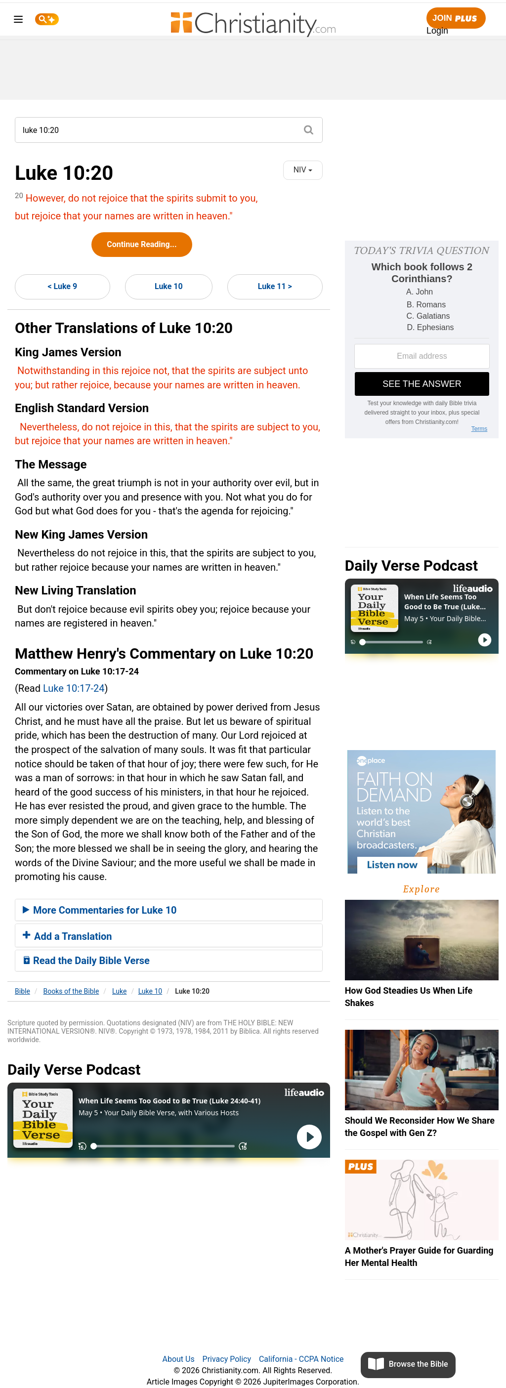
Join (456, 18)
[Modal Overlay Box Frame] (422, 339)
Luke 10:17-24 (74, 688)
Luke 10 (169, 286)
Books (71, 991)
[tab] (168, 910)
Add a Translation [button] (67, 936)
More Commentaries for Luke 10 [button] (100, 910)
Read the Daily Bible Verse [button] (86, 961)
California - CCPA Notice (301, 1359)
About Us (178, 1359)
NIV (303, 169)
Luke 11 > (275, 286)
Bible (22, 991)
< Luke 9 (62, 286)
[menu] (18, 21)
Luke (119, 991)
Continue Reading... (141, 244)
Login (437, 31)
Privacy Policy (227, 1359)
